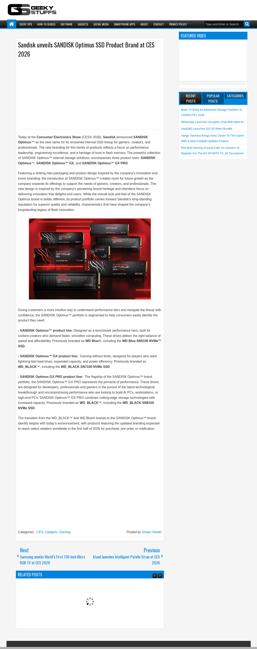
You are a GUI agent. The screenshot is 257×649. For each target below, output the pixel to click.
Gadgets (83, 24)
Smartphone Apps (124, 24)
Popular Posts (213, 98)
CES (39, 532)
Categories (235, 95)
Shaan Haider (152, 532)
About (144, 24)
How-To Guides (46, 24)
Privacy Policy (178, 24)
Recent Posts (191, 98)
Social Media (101, 24)
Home (11, 24)
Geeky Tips (26, 24)
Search (247, 24)
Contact (158, 24)
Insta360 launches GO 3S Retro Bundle (206, 128)
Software (66, 24)
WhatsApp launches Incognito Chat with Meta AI (212, 122)
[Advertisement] (86, 93)
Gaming (64, 532)
